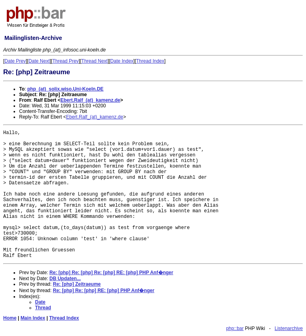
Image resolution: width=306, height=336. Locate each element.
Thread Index (150, 61)
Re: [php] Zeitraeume (77, 284)
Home (9, 318)
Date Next (38, 61)
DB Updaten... (65, 278)
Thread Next (94, 61)
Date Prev (15, 61)
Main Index (32, 318)
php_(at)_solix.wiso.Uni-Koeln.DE (65, 89)
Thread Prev (65, 61)
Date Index (121, 61)
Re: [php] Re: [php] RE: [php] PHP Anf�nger (104, 290)
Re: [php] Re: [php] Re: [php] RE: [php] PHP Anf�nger (111, 272)
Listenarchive (289, 328)
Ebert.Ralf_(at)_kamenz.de (90, 100)
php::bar (234, 328)
